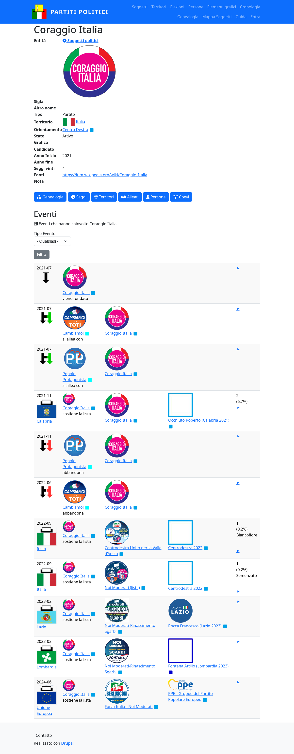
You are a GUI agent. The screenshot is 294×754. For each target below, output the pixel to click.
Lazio (41, 627)
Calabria (44, 421)
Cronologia (250, 7)
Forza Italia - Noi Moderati (128, 706)
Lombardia (47, 667)
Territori (158, 7)
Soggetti (139, 7)
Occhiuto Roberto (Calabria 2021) (198, 420)
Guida (241, 16)
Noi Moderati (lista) (122, 587)
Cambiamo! (73, 333)
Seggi (79, 197)
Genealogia (187, 16)
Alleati (130, 197)
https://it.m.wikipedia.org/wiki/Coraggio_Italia (105, 174)
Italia (80, 121)
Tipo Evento (44, 233)
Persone (195, 7)
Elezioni (177, 7)
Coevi (181, 197)
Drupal (67, 743)
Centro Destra (75, 129)
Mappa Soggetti (217, 16)
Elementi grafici (221, 7)
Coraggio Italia (76, 292)
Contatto (44, 735)
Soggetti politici (80, 40)
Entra (255, 16)
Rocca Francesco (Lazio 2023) (195, 626)
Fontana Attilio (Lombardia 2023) (198, 666)
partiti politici (79, 12)
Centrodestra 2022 (185, 547)
